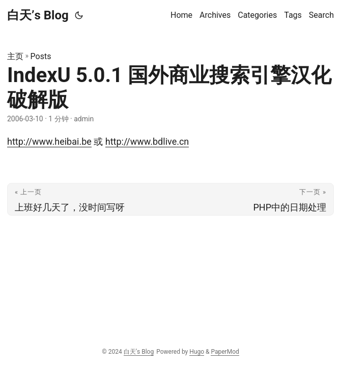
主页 (15, 56)
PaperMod (225, 351)
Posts (41, 56)
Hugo (196, 351)
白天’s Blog (38, 15)
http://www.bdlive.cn (147, 141)
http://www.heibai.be (49, 141)
